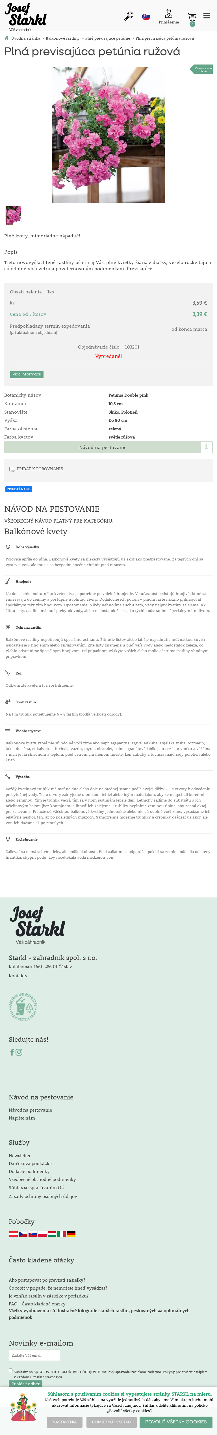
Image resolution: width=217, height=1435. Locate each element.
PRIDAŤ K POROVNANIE (40, 468)
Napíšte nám (22, 1118)
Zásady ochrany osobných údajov (43, 1196)
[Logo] (25, 18)
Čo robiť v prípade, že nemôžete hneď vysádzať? (58, 1288)
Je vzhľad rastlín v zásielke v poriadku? (48, 1296)
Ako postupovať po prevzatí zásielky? (47, 1280)
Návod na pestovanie (103, 447)
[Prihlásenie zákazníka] (169, 17)
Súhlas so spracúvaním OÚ (36, 1187)
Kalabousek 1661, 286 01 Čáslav (40, 966)
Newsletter (20, 1155)
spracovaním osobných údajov (65, 1371)
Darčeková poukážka (30, 1163)
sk (146, 16)
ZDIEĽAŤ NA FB (19, 489)
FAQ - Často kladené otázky (37, 1304)
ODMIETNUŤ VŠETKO (111, 1422)
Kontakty (18, 975)
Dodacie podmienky (29, 1171)
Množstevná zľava (203, 69)
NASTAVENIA (65, 1422)
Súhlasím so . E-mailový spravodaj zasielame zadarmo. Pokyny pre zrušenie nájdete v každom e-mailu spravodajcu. (110, 1373)
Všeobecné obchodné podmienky (42, 1179)
